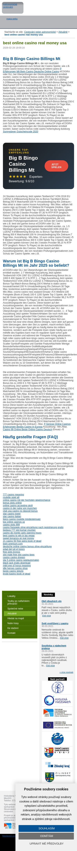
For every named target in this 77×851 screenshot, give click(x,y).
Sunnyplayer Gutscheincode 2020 (20, 131)
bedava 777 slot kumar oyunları (19, 530)
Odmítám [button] (46, 836)
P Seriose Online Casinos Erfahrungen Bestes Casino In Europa (37, 425)
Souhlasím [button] (46, 828)
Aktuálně (63, 32)
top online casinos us (14, 522)
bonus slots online (12, 502)
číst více (46, 615)
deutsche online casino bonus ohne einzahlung (27, 546)
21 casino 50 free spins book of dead (22, 541)
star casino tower (12, 513)
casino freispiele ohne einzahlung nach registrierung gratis (33, 527)
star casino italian (12, 516)
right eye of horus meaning (17, 565)
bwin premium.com (13, 543)
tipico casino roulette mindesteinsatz (22, 519)
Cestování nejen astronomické (40, 32)
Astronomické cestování (12, 8)
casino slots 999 (11, 524)
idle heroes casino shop (15, 568)
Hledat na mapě (15, 618)
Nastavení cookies (11, 836)
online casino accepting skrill (18, 505)
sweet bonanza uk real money (18, 538)
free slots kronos (11, 552)
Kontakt (11, 633)
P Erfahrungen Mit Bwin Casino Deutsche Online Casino (32, 70)
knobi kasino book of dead (16, 573)
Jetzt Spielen (56, 166)
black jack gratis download (16, 562)
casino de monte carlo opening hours (22, 532)
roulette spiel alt (11, 497)
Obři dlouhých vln (52, 601)
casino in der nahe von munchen (20, 508)
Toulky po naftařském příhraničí (18, 602)
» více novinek (66, 672)
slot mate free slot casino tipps (18, 554)
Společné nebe (15, 608)
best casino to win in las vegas (19, 535)
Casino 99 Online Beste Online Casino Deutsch (27, 429)
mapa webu (12, 19)
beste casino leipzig (13, 571)
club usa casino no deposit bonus (20, 511)
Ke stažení (13, 628)
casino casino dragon (14, 557)
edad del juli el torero (14, 549)
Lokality (11, 596)
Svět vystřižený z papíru (55, 623)
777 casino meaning (13, 494)
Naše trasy (13, 623)
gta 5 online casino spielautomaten (21, 560)
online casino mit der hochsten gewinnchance (26, 500)
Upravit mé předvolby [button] (47, 843)
